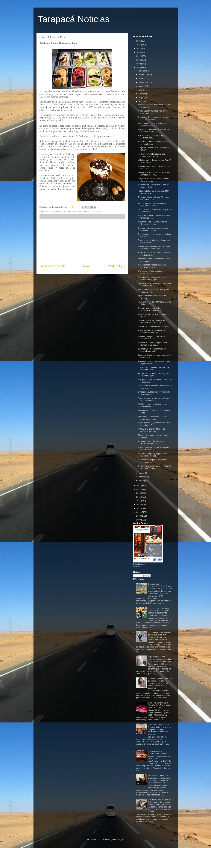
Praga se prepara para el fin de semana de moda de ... (151, 331)
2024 (138, 48)
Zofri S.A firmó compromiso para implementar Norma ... (152, 204)
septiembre (144, 82)
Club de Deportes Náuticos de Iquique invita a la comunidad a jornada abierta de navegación (159, 636)
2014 (138, 501)
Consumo (58, 211)
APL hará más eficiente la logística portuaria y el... (153, 136)
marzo (142, 473)
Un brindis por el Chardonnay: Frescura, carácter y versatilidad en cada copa (159, 754)
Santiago (87, 211)
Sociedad (96, 211)
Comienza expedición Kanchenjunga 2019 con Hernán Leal (154, 247)
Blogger (120, 839)
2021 (138, 60)
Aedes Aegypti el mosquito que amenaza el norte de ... (151, 155)
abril (141, 101)
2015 (138, 497)
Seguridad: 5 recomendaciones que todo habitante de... (153, 118)
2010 (138, 516)
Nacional (67, 211)
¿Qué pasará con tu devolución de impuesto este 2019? (153, 124)
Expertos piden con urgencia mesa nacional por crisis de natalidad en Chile (160, 658)
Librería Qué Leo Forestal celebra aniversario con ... (152, 417)
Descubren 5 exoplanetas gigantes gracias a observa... (153, 229)
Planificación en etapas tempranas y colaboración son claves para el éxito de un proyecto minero (159, 779)
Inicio (85, 266)
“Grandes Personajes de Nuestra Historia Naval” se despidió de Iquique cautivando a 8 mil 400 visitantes (159, 729)
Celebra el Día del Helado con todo (153, 326)
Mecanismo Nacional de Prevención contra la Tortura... (153, 130)
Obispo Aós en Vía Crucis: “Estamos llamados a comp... (154, 173)
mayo (141, 97)
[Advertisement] (82, 241)
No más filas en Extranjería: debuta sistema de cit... (153, 186)
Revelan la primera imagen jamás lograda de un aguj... (152, 344)
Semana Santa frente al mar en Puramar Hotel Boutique (151, 321)
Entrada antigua (115, 266)
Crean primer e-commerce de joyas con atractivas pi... (153, 448)
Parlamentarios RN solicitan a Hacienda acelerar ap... (151, 442)
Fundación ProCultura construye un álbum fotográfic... (153, 374)
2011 (138, 512)
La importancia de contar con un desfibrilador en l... (152, 350)
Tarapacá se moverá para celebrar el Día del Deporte (154, 399)
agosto (142, 86)
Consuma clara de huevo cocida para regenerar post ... (154, 362)
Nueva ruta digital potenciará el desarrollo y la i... (151, 337)
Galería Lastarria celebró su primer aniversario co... (153, 112)
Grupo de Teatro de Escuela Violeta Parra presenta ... (153, 179)
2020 (138, 64)
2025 (138, 44)
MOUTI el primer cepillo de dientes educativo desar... (153, 405)
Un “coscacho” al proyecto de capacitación (151, 272)
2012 (138, 508)
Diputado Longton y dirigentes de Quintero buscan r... (152, 454)
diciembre (143, 71)
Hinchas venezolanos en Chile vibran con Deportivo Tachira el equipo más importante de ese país (159, 611)
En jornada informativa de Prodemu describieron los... (153, 198)
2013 (138, 504)
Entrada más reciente (52, 266)
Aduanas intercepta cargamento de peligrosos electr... (153, 461)
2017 (138, 489)
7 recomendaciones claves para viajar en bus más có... (154, 235)
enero (141, 481)
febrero (142, 477)
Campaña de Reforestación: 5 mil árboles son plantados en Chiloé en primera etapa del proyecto (160, 587)
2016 (138, 493)
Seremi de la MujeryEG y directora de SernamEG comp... (154, 467)
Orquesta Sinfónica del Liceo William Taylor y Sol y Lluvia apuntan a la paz (160, 705)
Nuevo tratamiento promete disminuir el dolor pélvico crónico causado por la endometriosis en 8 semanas (160, 683)
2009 (138, 520)
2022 (138, 56)
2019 (138, 67)
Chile (51, 211)
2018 (138, 485)
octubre (142, 78)
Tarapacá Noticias (74, 19)
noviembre (143, 74)
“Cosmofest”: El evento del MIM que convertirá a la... (153, 368)
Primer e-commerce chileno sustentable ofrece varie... (150, 309)
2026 (138, 41)
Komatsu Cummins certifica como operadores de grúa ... (152, 278)
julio (141, 90)
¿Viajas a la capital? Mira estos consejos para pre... (151, 430)
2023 (138, 52)
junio (141, 94)
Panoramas (77, 211)
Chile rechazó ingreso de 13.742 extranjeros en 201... (152, 266)
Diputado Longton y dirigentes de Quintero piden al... (152, 223)
